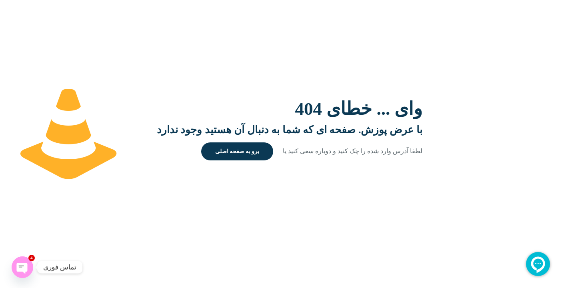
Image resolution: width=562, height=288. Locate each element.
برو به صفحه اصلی (237, 151)
